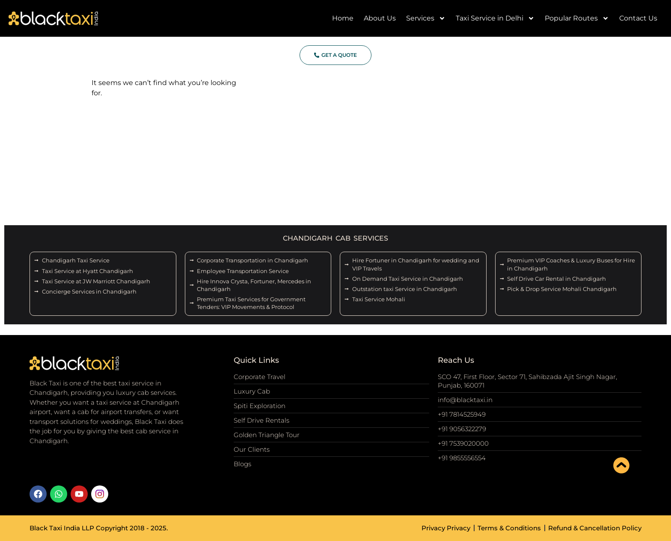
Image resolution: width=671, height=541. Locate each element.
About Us (380, 18)
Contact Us (638, 18)
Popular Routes (577, 18)
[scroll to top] (621, 465)
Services (425, 18)
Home (342, 18)
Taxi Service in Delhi (495, 18)
